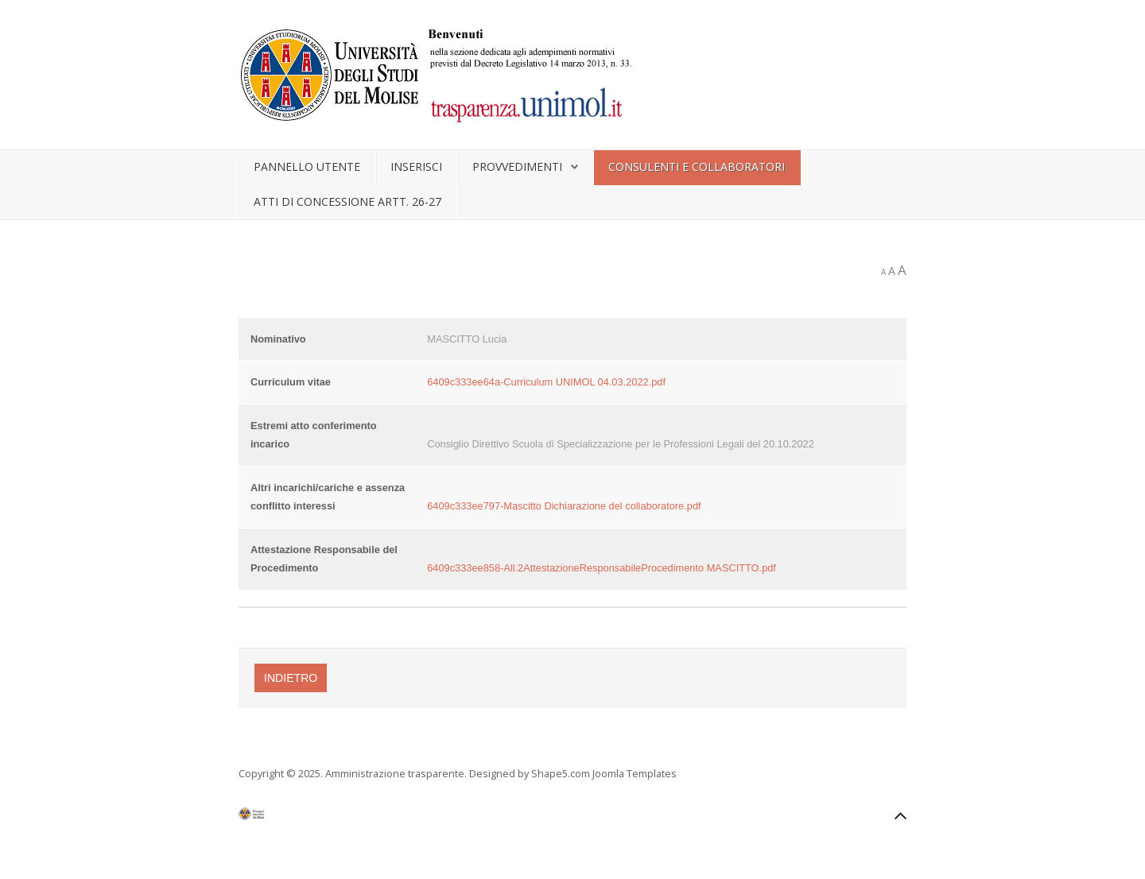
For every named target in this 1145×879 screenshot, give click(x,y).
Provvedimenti (517, 166)
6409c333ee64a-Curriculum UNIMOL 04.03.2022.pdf (546, 382)
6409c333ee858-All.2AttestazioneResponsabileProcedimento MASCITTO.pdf (601, 568)
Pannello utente (307, 166)
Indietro (290, 678)
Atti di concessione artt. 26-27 (347, 201)
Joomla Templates (634, 773)
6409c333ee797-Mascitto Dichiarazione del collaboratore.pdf (564, 506)
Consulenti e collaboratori (696, 166)
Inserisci (416, 166)
